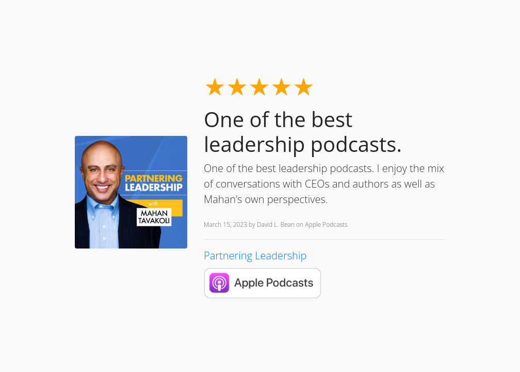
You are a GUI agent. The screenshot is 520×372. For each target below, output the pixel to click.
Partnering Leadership (255, 255)
